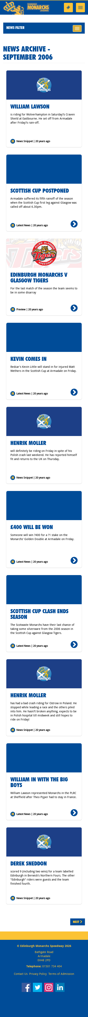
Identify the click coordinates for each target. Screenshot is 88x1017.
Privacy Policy (38, 974)
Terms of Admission (61, 974)
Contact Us (21, 974)
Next (77, 922)
